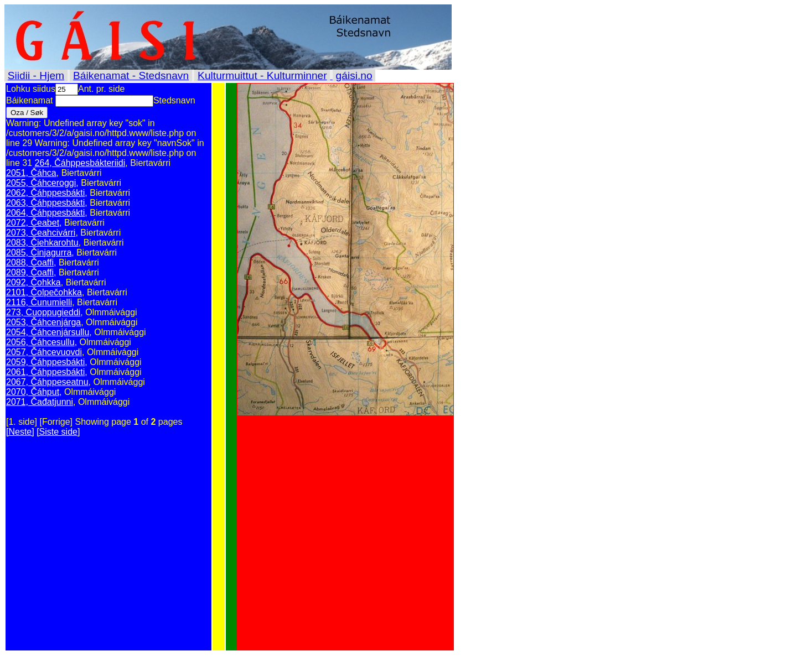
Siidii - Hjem (36, 75)
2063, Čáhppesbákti (45, 202)
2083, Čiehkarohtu (42, 242)
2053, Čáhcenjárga (43, 322)
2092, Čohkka (33, 282)
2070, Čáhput (32, 392)
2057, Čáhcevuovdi (44, 352)
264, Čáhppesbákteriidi (80, 163)
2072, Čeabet (32, 222)
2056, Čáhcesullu (40, 342)
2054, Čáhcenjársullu (47, 332)
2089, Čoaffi (30, 272)
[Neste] (20, 431)
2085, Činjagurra (38, 252)
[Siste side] (58, 431)
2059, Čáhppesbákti (45, 362)
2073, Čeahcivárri (40, 232)
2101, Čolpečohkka (44, 292)
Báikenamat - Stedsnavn (131, 75)
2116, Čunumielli (39, 302)
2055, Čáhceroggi (41, 183)
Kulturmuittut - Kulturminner (262, 75)
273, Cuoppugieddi (43, 312)
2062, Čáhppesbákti (45, 192)
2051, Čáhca (31, 173)
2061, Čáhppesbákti (45, 372)
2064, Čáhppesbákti (45, 212)
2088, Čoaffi (30, 262)
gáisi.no (354, 75)
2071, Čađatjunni (39, 402)
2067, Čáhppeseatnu (47, 382)
